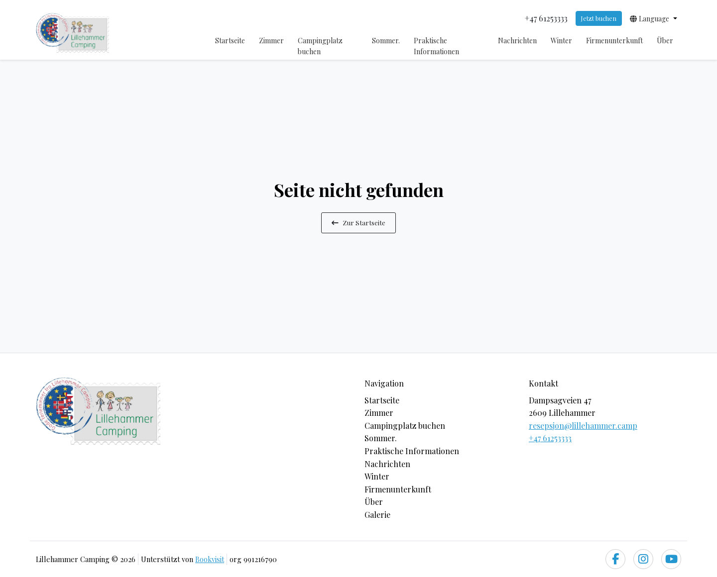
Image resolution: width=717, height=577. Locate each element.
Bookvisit (209, 559)
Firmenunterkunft (614, 40)
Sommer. (386, 40)
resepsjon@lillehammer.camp (583, 425)
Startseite (230, 40)
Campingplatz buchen (320, 46)
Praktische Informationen (436, 46)
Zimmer (271, 40)
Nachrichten (517, 40)
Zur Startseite (358, 222)
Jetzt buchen (598, 18)
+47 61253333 (550, 438)
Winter (561, 40)
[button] (653, 18)
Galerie (377, 514)
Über (665, 40)
